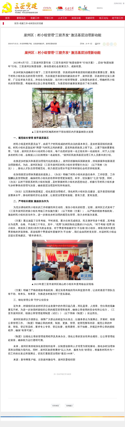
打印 (97, 44)
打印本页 (55, 406)
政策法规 (76, 18)
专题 (7, 22)
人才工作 (62, 18)
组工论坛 (103, 18)
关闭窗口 (69, 406)
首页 (7, 18)
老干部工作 (117, 18)
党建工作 (34, 18)
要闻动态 (21, 18)
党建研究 (89, 18)
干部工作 (48, 18)
